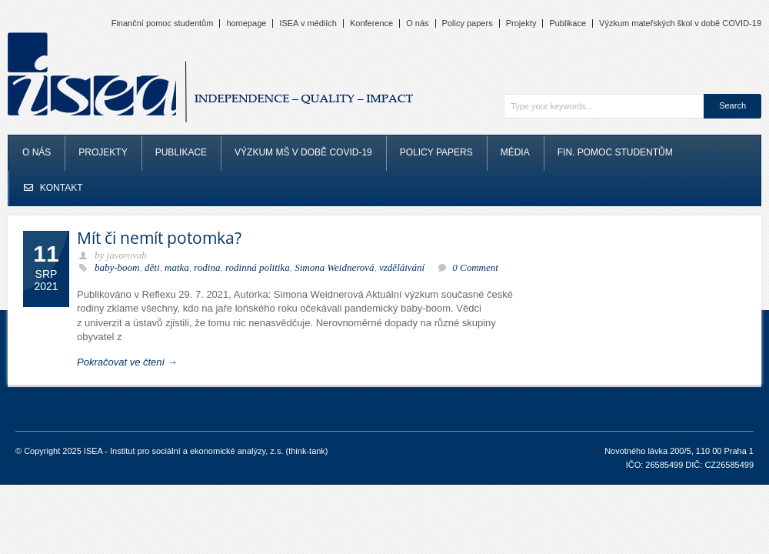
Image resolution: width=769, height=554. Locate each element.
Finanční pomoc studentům (163, 23)
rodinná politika (257, 267)
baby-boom (117, 267)
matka (177, 267)
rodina (207, 267)
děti (152, 267)
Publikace (567, 23)
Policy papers (467, 23)
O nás (417, 23)
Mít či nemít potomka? (159, 238)
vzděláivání (401, 267)
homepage (246, 23)
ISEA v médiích (308, 23)
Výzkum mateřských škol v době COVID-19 (680, 23)
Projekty (521, 23)
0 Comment (475, 267)
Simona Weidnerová (334, 267)
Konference (371, 23)
